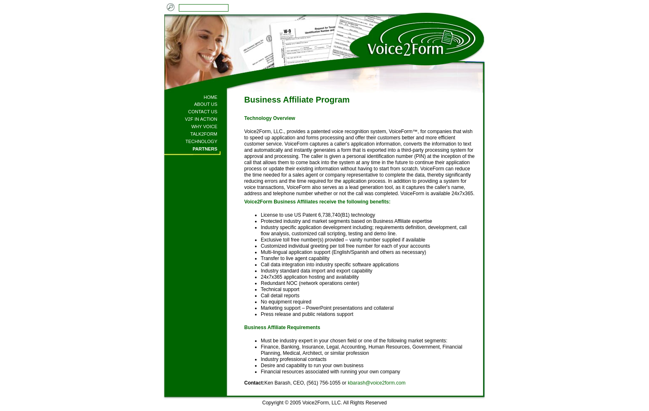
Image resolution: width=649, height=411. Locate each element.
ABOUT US (205, 104)
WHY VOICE (204, 126)
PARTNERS (204, 148)
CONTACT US (203, 111)
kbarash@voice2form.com (377, 383)
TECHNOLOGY (201, 141)
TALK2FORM (203, 133)
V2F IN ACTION (201, 119)
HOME (210, 97)
